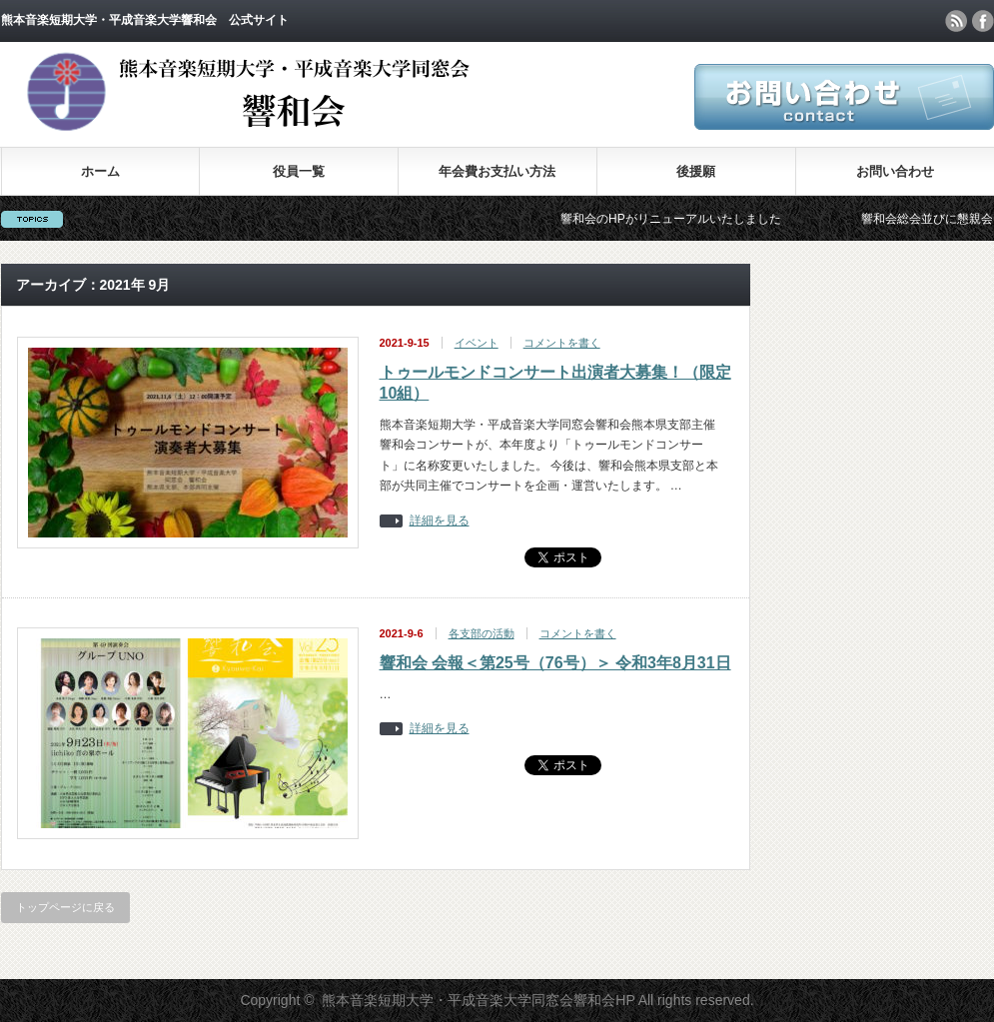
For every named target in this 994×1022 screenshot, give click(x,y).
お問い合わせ (895, 171)
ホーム (100, 171)
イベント (476, 343)
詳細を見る (440, 520)
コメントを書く (561, 343)
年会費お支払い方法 (497, 171)
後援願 (695, 171)
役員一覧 (299, 171)
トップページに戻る (65, 907)
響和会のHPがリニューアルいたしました (678, 219)
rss (956, 21)
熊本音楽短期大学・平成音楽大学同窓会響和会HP (478, 1000)
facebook (983, 21)
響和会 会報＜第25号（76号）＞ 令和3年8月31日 (555, 662)
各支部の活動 (481, 633)
